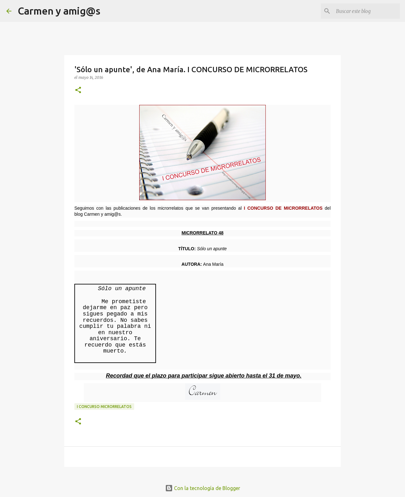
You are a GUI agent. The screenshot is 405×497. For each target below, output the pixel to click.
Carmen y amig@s (59, 10)
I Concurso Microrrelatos (104, 407)
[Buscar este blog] (366, 11)
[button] (78, 90)
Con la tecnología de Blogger (202, 488)
